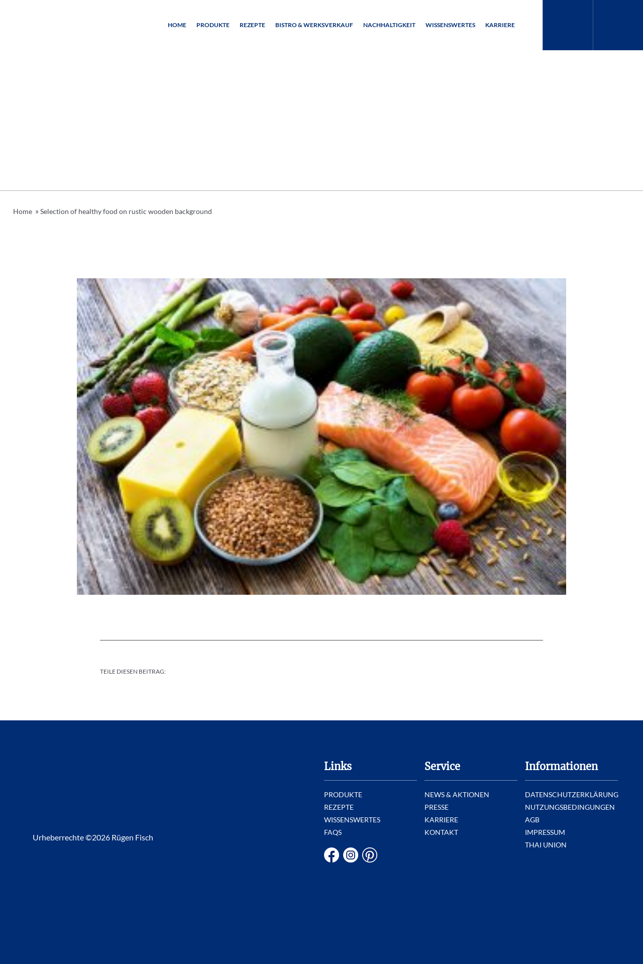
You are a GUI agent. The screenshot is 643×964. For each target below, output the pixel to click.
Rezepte (252, 25)
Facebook (331, 855)
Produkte (213, 25)
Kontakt (441, 832)
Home (177, 25)
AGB (532, 819)
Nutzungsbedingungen (570, 807)
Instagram (350, 855)
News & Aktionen (456, 794)
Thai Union (546, 844)
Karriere (500, 25)
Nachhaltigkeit (389, 25)
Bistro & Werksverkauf (314, 25)
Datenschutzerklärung (571, 794)
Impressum (545, 832)
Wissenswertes (450, 25)
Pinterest (369, 855)
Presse (436, 807)
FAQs (333, 832)
